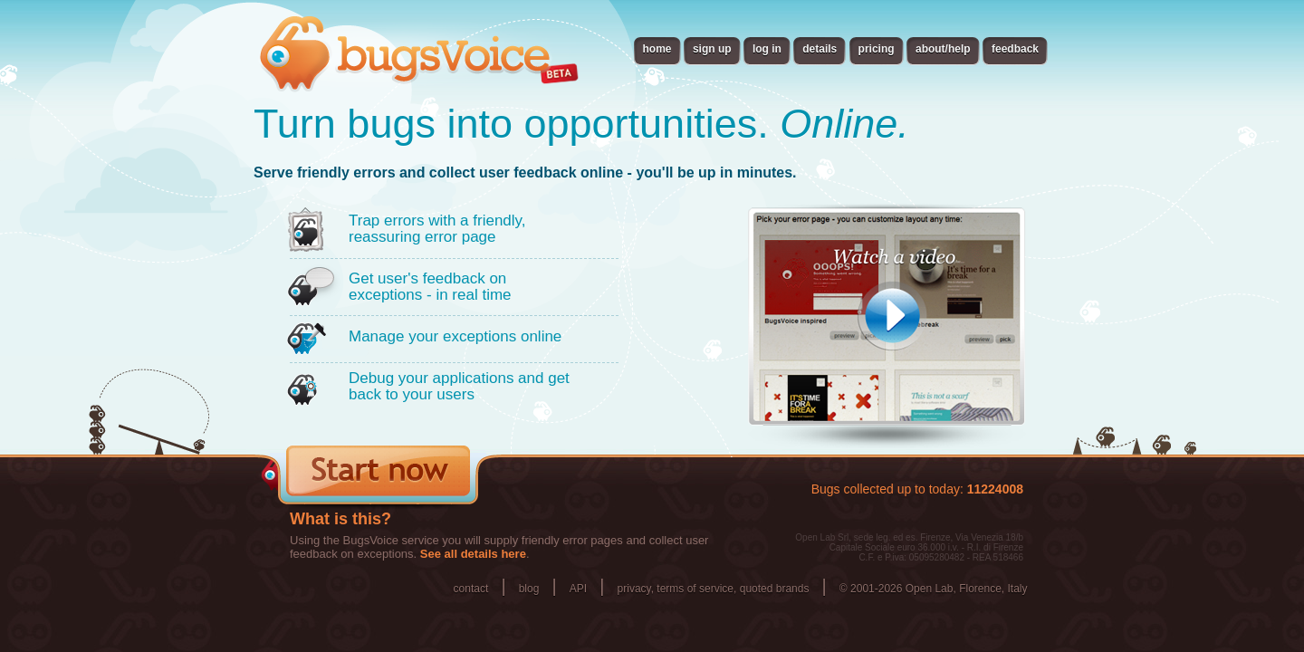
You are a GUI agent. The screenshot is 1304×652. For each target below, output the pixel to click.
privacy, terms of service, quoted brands (714, 588)
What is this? (340, 519)
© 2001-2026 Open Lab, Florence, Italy (933, 588)
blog (529, 588)
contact (471, 588)
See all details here (473, 554)
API (578, 588)
